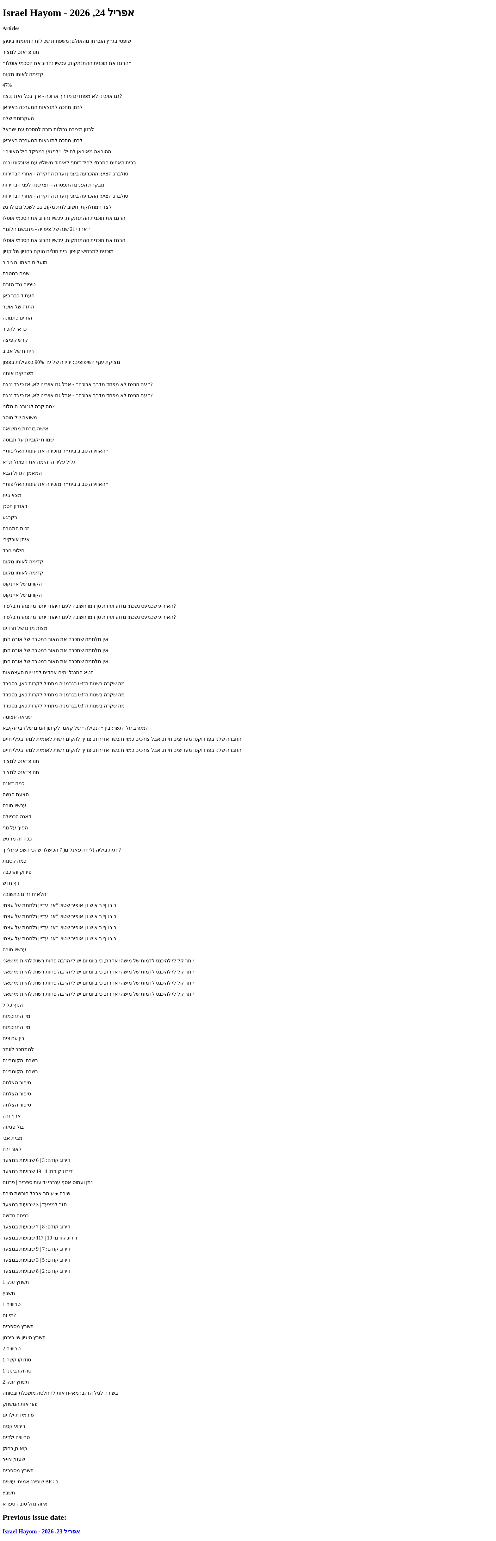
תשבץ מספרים (18, 1326)
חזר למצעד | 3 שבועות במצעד (35, 1204)
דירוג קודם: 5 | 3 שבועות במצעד (36, 1260)
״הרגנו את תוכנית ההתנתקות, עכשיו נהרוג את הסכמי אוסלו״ (67, 63)
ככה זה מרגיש (17, 838)
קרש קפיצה (15, 340)
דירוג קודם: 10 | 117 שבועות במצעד (40, 1237)
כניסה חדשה (15, 1215)
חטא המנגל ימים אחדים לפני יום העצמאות (48, 672)
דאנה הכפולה (17, 816)
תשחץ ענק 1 (16, 1282)
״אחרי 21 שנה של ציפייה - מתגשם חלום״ (46, 229)
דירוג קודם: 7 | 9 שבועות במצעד (36, 1249)
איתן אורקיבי (16, 539)
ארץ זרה (12, 1116)
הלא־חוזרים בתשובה (24, 894)
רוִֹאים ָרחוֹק (15, 1448)
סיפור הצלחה (17, 1082)
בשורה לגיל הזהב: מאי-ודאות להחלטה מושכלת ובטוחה (60, 1393)
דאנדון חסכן (15, 506)
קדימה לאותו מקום (23, 74)
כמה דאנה (13, 783)
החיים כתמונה (17, 317)
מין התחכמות (16, 1016)
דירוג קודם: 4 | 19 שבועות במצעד (38, 1171)
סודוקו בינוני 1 (17, 1370)
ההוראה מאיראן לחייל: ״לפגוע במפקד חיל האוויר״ (57, 151)
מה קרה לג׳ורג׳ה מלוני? (28, 406)
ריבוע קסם (14, 1426)
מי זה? (9, 1315)
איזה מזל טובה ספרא (25, 1503)
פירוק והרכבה (17, 872)
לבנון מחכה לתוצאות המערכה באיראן (43, 107)
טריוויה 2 (12, 1348)
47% (7, 85)
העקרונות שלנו (18, 118)
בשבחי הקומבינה (20, 1060)
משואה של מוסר (20, 417)
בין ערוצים (13, 1038)
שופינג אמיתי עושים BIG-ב (31, 1481)
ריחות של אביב (18, 351)
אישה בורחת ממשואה (25, 428)
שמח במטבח (16, 273)
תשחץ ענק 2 (16, 1382)
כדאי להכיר (15, 329)
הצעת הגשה (16, 794)
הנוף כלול (13, 1005)
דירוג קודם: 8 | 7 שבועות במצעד (36, 1226)
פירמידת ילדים (18, 1415)
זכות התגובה (16, 528)
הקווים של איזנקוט (22, 584)
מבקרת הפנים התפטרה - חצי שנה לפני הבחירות (53, 184)
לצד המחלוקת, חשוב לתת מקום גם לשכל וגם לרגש (57, 207)
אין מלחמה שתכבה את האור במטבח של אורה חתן (55, 639)
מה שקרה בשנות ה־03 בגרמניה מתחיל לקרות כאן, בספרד (64, 683)
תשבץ (9, 1293)
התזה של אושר (18, 306)
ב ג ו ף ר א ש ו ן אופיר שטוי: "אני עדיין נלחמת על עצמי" (61, 905)
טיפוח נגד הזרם (19, 284)
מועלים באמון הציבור (25, 262)
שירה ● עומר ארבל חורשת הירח (36, 1193)
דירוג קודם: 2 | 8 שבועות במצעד (36, 1271)
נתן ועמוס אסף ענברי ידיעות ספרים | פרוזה (48, 1182)
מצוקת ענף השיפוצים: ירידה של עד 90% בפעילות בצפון (61, 362)
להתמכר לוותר (18, 1049)
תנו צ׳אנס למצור (21, 52)
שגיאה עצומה (17, 717)
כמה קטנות (14, 861)
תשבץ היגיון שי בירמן (24, 1337)
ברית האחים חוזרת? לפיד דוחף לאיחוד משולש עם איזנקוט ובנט (69, 162)
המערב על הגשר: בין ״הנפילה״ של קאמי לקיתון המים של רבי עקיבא (76, 728)
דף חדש (11, 883)
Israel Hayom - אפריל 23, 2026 (41, 1531)
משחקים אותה (18, 373)
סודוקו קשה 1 (17, 1359)
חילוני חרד (13, 550)
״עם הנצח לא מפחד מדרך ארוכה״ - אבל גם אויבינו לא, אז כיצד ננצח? (77, 384)
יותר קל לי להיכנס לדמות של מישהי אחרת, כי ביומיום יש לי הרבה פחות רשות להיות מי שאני (98, 960)
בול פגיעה (13, 1127)
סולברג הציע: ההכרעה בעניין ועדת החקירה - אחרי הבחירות (65, 173)
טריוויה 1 (12, 1304)
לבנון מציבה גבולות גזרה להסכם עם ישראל (48, 129)
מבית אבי (12, 1138)
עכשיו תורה (14, 805)
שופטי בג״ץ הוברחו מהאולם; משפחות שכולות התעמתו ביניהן (67, 41)
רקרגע (10, 517)
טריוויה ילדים (16, 1437)
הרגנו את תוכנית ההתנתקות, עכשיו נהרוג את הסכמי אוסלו (64, 218)
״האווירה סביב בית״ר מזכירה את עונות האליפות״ (55, 450)
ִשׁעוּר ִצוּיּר (14, 1459)
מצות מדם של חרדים (25, 628)
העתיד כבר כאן (18, 295)
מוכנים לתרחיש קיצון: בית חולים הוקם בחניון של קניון (58, 251)
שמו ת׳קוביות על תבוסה (28, 439)
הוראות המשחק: (20, 1404)
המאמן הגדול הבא (22, 473)
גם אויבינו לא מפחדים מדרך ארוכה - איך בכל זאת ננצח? (62, 96)
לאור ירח (12, 1149)
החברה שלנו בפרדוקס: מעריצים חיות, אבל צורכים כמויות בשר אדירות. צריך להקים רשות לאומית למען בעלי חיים (122, 739)
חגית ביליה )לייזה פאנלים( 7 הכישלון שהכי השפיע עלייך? (62, 850)
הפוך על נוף (15, 827)
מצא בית (12, 495)
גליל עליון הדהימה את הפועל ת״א (39, 462)
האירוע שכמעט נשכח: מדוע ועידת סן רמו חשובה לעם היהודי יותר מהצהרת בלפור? (89, 606)
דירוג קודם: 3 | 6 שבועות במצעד (36, 1160)
